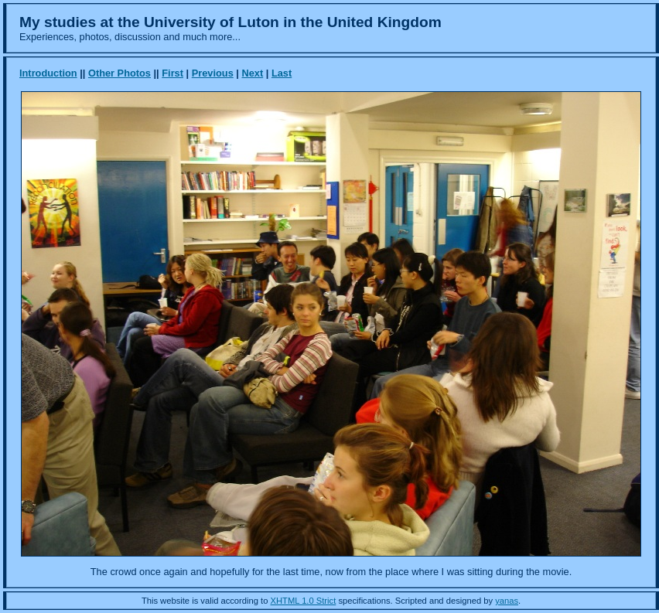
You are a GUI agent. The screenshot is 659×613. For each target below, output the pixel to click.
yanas (506, 600)
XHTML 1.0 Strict (303, 600)
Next (252, 73)
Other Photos (119, 73)
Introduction (48, 73)
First (172, 73)
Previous (213, 73)
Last (281, 73)
